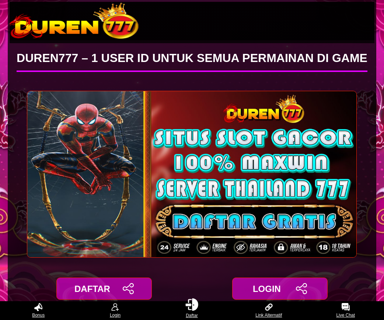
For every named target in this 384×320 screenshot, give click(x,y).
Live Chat (345, 310)
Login (115, 310)
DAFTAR (104, 288)
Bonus (38, 310)
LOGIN (280, 288)
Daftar (192, 310)
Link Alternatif (268, 310)
